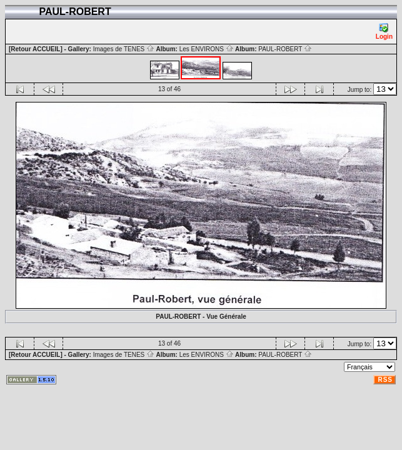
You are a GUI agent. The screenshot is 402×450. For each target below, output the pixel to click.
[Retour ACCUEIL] (36, 49)
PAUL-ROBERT (285, 49)
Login (384, 31)
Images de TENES (123, 49)
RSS (385, 379)
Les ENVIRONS (206, 49)
